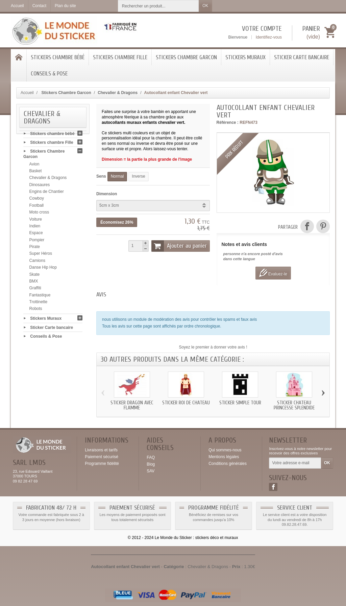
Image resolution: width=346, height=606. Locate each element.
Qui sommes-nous (224, 450)
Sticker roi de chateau (186, 403)
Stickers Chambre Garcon (186, 57)
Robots (35, 310)
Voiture (35, 220)
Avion (34, 165)
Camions (37, 262)
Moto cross (39, 213)
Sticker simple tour (240, 403)
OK (205, 5)
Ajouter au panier (179, 246)
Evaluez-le (273, 273)
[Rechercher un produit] (158, 6)
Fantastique (40, 296)
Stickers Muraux (245, 57)
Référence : (228, 122)
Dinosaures (39, 186)
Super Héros (40, 255)
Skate (34, 275)
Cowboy (36, 200)
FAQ (151, 457)
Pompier (37, 241)
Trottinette (38, 303)
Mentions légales (223, 456)
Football (36, 206)
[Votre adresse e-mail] (295, 463)
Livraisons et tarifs (101, 450)
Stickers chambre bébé (57, 57)
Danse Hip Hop (43, 269)
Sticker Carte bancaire (301, 57)
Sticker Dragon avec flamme (131, 405)
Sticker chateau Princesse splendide (294, 405)
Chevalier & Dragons (48, 179)
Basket (35, 172)
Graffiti (35, 289)
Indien (35, 227)
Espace (36, 234)
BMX (33, 282)
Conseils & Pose (49, 73)
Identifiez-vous (269, 37)
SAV (150, 471)
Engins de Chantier (46, 192)
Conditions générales (227, 463)
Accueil (27, 92)
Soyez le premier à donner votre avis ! (213, 347)
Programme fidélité (102, 463)
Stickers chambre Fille (120, 57)
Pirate (34, 248)
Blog (151, 464)
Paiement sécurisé (101, 456)
